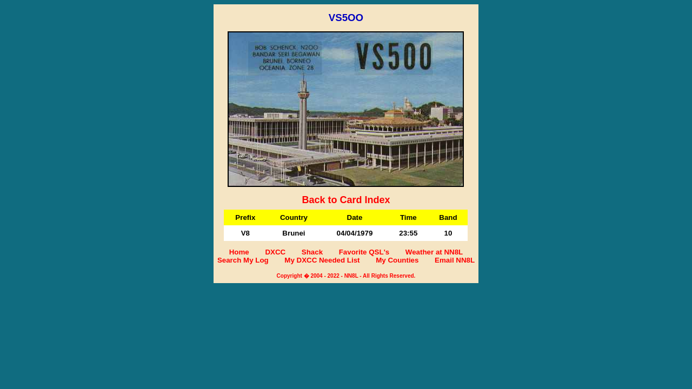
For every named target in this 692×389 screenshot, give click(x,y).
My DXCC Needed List (322, 260)
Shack (312, 252)
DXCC (275, 252)
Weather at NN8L (434, 252)
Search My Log (243, 260)
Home (239, 252)
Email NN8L (455, 260)
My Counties (397, 260)
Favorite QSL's (364, 252)
